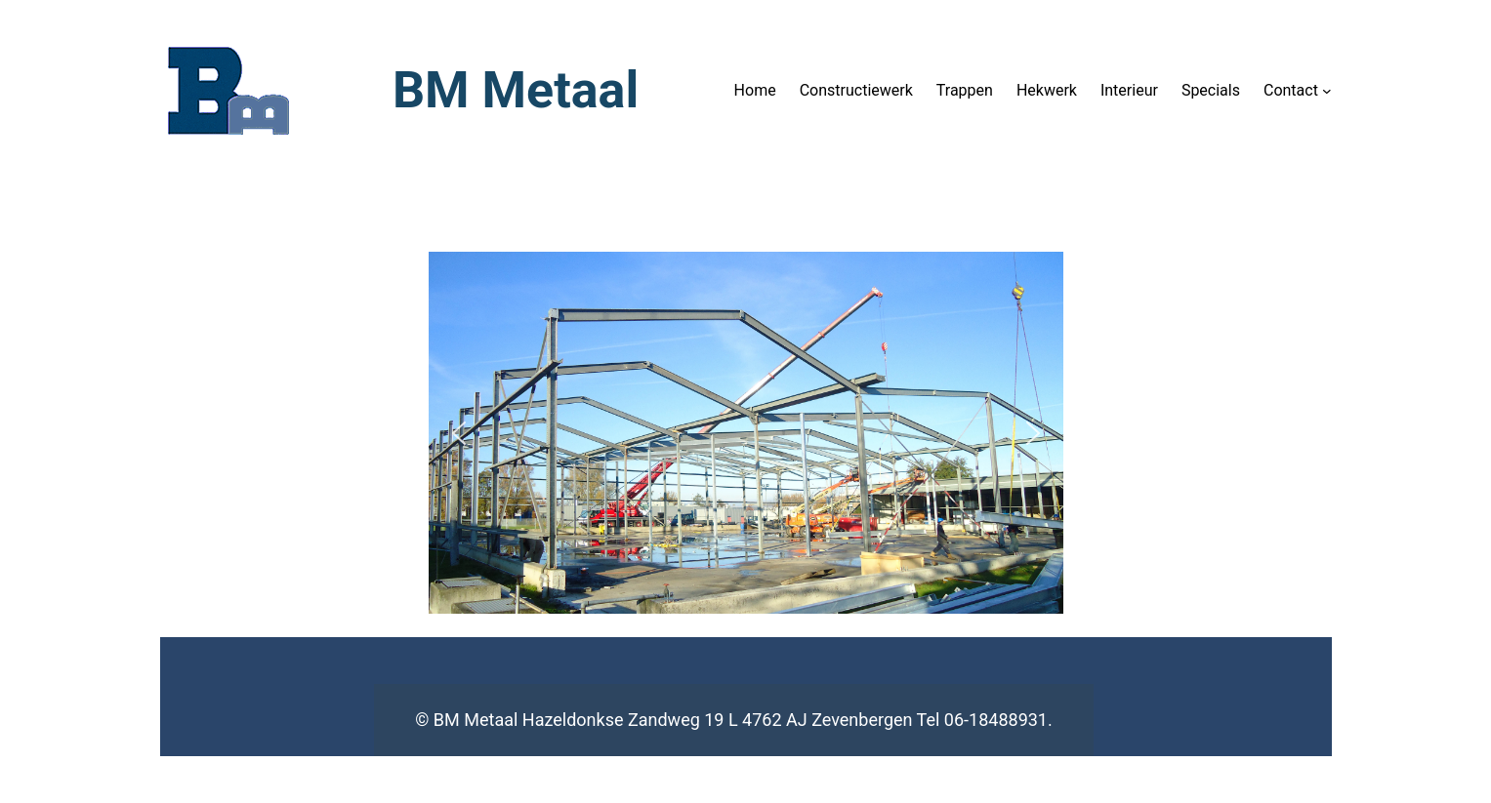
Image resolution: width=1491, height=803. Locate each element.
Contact (1290, 90)
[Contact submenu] (1327, 91)
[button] (459, 433)
